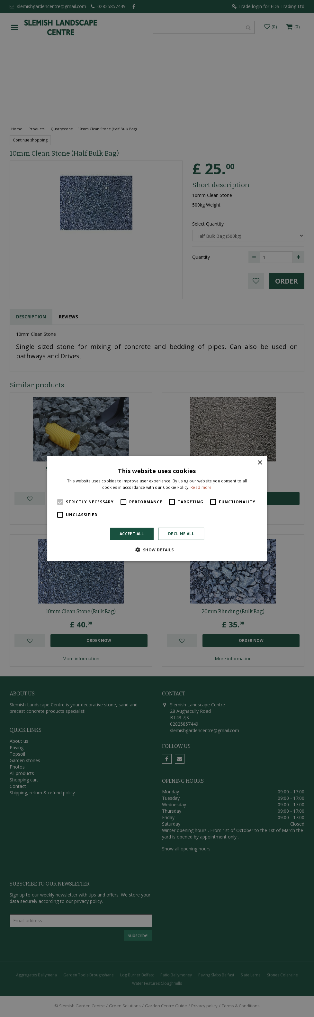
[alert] (157, 508)
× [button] (259, 462)
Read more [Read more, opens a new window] (201, 487)
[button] (157, 550)
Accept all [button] (132, 534)
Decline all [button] (181, 534)
